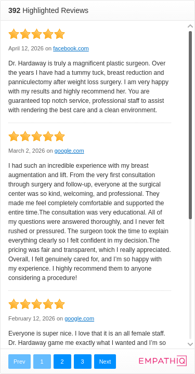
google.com (69, 151)
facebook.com (70, 48)
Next (105, 361)
